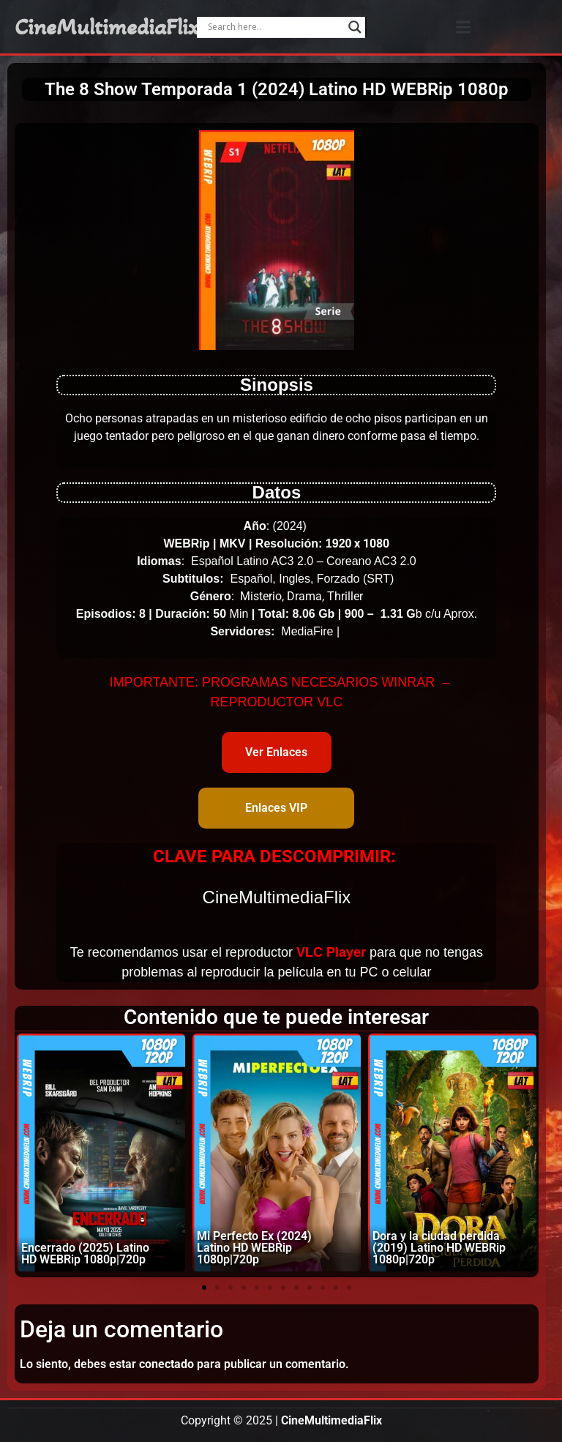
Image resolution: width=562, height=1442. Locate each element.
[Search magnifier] (355, 27)
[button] (464, 27)
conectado (166, 1364)
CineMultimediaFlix (107, 27)
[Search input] (274, 27)
